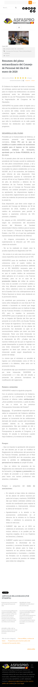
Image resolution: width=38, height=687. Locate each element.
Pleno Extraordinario (25, 51)
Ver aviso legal (19, 683)
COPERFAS (7, 53)
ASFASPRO (20, 49)
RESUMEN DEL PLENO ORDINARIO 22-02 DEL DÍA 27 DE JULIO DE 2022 (27, 604)
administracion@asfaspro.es (17, 681)
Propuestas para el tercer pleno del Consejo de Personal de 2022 (9, 604)
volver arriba (31, 649)
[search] (10, 7)
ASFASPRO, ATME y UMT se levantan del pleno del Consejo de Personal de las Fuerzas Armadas (9, 631)
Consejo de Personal (12, 51)
